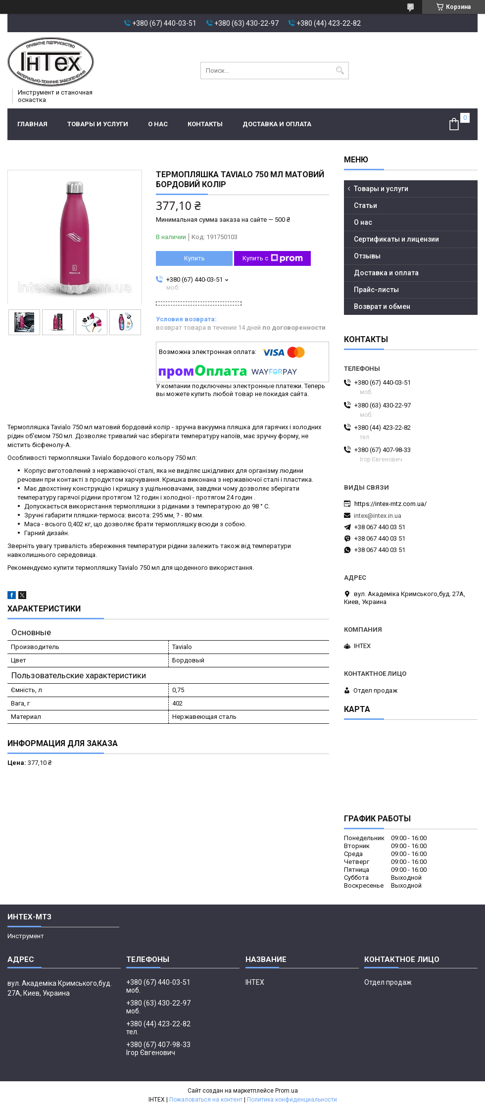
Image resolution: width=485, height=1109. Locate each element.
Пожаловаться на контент (205, 1099)
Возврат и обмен (382, 306)
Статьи (365, 205)
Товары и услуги (97, 124)
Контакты (205, 124)
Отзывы (367, 256)
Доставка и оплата (276, 124)
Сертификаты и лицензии (396, 239)
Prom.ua (286, 1090)
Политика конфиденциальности (292, 1099)
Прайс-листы (376, 290)
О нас (158, 124)
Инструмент (25, 936)
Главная (32, 124)
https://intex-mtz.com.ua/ (390, 503)
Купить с (272, 258)
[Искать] (340, 70)
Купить (194, 258)
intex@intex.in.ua (377, 515)
